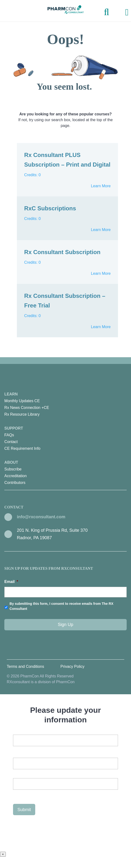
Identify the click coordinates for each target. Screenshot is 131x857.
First (16, 773)
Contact (11, 442)
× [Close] (3, 854)
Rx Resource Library (22, 414)
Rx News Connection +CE (26, 408)
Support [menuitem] (65, 439)
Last (16, 794)
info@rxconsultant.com (41, 516)
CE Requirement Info (22, 448)
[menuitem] (65, 401)
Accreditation (15, 476)
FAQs (9, 435)
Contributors (14, 483)
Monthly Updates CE (22, 401)
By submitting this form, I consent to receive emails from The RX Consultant (61, 606)
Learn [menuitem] (65, 405)
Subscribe (12, 469)
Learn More (101, 186)
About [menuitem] (65, 473)
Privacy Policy (72, 666)
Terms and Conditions (25, 666)
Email (11, 582)
